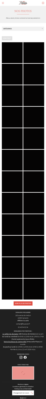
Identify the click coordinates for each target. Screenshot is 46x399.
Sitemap (23, 392)
